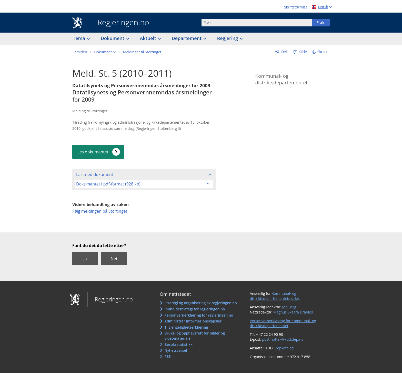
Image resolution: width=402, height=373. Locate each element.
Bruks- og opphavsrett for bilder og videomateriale (194, 336)
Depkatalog (284, 348)
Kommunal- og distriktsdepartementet (281, 79)
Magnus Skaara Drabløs (293, 312)
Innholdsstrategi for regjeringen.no (194, 309)
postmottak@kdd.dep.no (283, 339)
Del (283, 51)
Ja (85, 258)
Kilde (302, 51)
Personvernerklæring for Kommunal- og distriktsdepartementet (283, 323)
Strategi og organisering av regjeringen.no (200, 302)
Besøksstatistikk (178, 344)
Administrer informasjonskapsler (193, 321)
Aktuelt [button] (148, 38)
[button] (105, 52)
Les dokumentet (92, 152)
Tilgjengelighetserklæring (186, 327)
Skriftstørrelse (295, 7)
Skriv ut (323, 51)
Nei (113, 258)
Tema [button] (79, 38)
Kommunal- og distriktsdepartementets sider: (275, 296)
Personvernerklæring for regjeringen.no (198, 315)
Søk (321, 22)
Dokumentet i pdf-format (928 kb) (108, 184)
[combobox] (257, 22)
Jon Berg (289, 307)
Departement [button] (187, 38)
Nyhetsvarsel (175, 350)
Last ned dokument (94, 174)
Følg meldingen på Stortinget (99, 211)
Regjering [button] (228, 38)
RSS (167, 356)
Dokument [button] (113, 38)
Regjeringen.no (119, 23)
